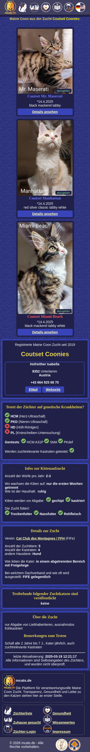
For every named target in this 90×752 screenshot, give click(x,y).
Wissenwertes (59, 722)
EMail (33, 389)
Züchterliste (18, 713)
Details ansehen (45, 112)
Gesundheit (57, 713)
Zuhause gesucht (22, 722)
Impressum (57, 732)
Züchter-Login (20, 732)
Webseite (53, 389)
